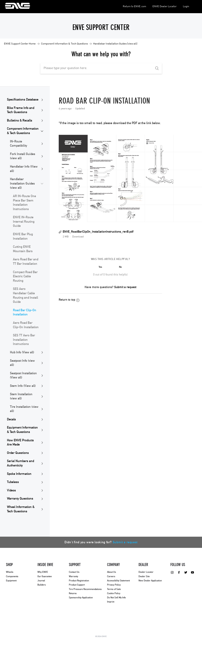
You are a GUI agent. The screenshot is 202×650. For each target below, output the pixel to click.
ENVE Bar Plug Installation (23, 236)
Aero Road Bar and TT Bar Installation (25, 261)
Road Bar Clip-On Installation (24, 312)
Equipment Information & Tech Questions (22, 430)
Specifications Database (22, 99)
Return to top (69, 299)
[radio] (100, 267)
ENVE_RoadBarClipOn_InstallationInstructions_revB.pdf (98, 231)
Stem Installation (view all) (21, 396)
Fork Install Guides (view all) (22, 156)
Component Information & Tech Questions (64, 43)
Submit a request (125, 287)
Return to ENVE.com (134, 6)
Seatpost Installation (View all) (23, 375)
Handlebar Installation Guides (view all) (115, 43)
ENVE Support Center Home (20, 43)
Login (186, 6)
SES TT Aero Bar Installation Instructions (24, 340)
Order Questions (18, 452)
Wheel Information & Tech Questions (20, 509)
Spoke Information (19, 473)
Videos (11, 490)
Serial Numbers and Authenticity (20, 463)
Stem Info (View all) (23, 385)
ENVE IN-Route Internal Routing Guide (23, 221)
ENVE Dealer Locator (164, 6)
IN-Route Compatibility (18, 143)
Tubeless (13, 482)
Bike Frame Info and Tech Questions (20, 110)
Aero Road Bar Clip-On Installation (26, 325)
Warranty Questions (20, 498)
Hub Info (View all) (22, 352)
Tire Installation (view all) (24, 409)
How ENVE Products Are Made (20, 442)
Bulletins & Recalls (19, 120)
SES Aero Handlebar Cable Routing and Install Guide (25, 295)
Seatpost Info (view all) (22, 363)
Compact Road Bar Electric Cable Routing (25, 276)
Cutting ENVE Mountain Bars (23, 249)
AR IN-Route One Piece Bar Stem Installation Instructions (24, 203)
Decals (11, 419)
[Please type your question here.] (101, 68)
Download (78, 236)
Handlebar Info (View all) (24, 169)
